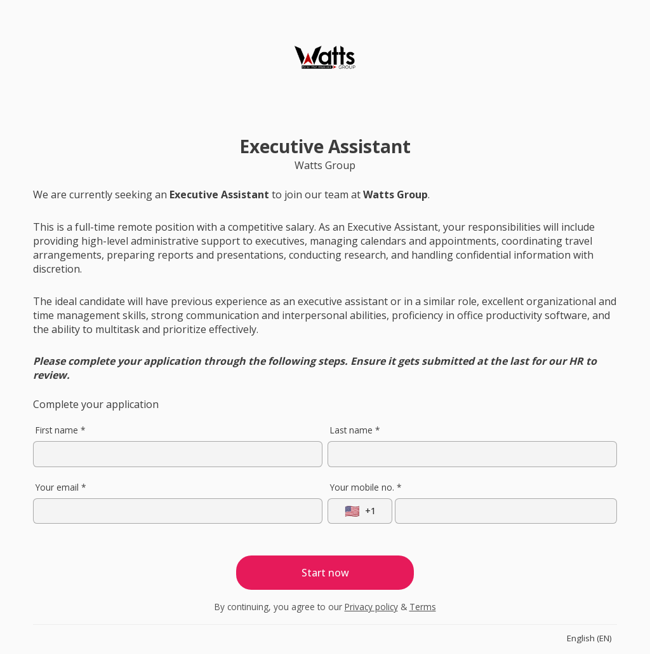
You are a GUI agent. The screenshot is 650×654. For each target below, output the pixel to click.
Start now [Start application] (325, 573)
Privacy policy (371, 607)
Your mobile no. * (365, 487)
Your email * (61, 487)
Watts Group (325, 165)
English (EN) (589, 638)
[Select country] (360, 511)
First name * (60, 430)
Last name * (355, 430)
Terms (422, 607)
